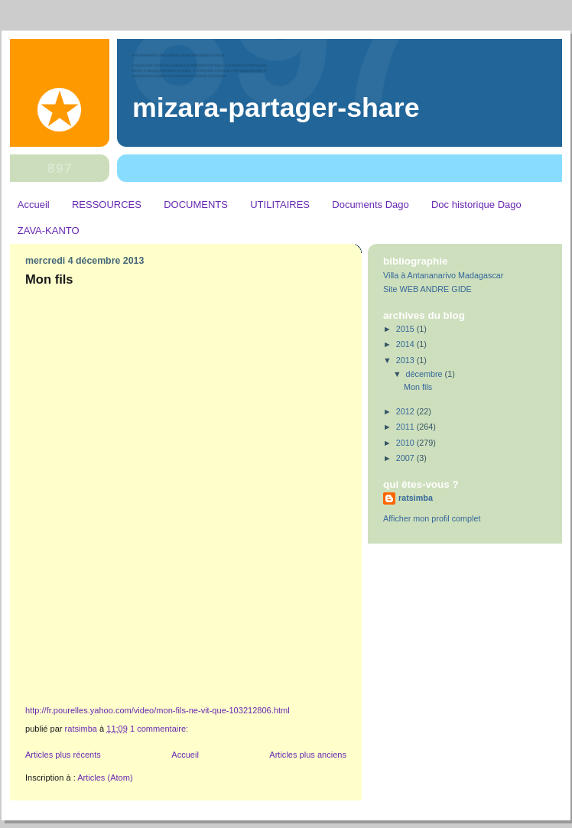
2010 (406, 442)
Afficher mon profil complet (431, 518)
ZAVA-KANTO (49, 230)
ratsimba (415, 497)
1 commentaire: (160, 728)
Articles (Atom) (104, 777)
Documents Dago (370, 204)
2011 (406, 426)
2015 (406, 328)
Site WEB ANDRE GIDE (427, 289)
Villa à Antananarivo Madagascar (443, 275)
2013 (406, 360)
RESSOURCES (106, 204)
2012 (406, 411)
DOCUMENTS (196, 204)
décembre (425, 373)
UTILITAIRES (280, 204)
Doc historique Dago (476, 204)
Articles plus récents (63, 754)
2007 (406, 458)
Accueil (34, 204)
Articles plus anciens (307, 754)
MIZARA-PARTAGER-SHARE (276, 108)
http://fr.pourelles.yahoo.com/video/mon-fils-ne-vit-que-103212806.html (157, 710)
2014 (406, 344)
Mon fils (49, 279)
